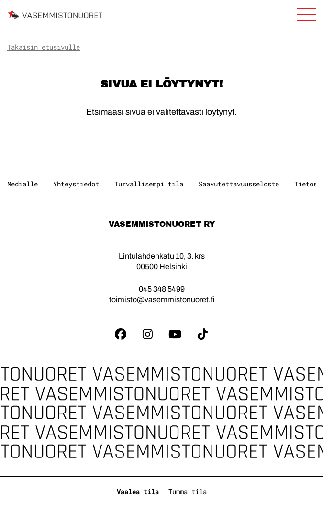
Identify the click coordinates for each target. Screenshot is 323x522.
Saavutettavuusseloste (239, 183)
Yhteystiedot (76, 183)
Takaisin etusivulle (43, 47)
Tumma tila (187, 491)
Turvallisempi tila (148, 183)
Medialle (22, 183)
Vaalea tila (138, 491)
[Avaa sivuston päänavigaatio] (306, 14)
